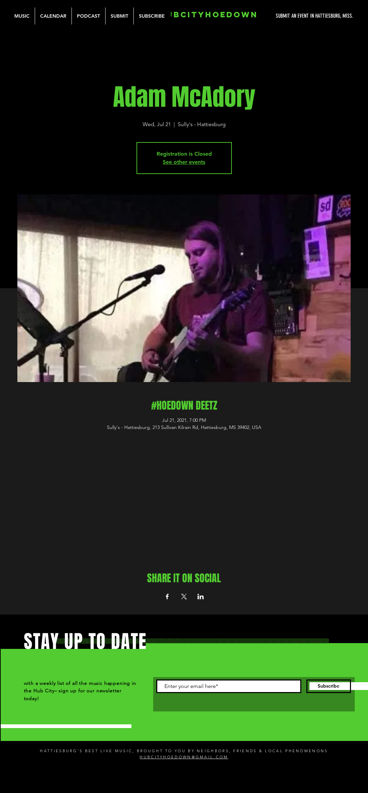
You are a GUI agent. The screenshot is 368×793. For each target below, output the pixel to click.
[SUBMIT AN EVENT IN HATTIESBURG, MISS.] (289, 16)
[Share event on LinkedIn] (200, 596)
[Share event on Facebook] (167, 596)
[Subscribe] (328, 686)
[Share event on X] (184, 596)
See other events (184, 162)
